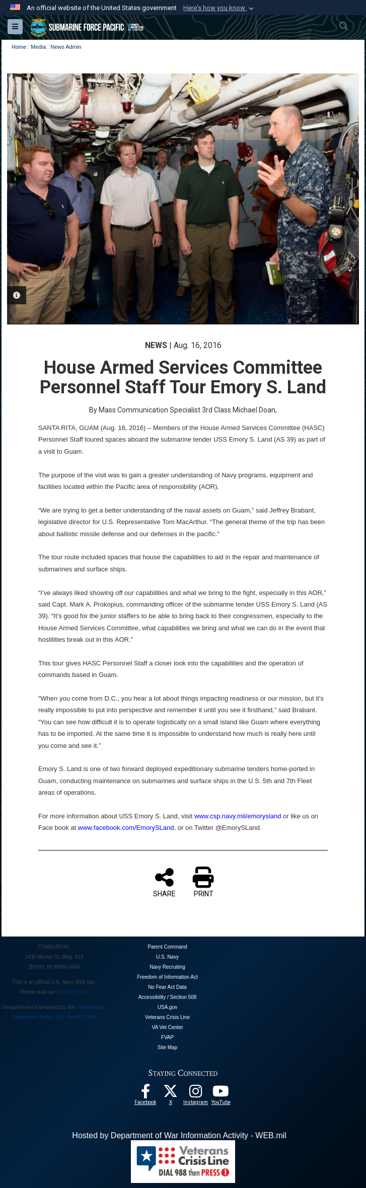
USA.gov (167, 1007)
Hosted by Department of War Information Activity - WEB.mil (179, 1135)
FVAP (167, 1037)
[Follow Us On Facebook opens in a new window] (145, 1094)
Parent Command (167, 947)
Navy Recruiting (167, 967)
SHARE (164, 882)
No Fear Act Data (167, 987)
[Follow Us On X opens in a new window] (170, 1094)
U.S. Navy (167, 957)
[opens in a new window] (195, 1094)
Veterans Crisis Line (167, 1017)
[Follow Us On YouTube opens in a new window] (221, 1094)
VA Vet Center (167, 1027)
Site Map (167, 1047)
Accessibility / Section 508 (167, 997)
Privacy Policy (72, 992)
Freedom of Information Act (167, 977)
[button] (219, 8)
